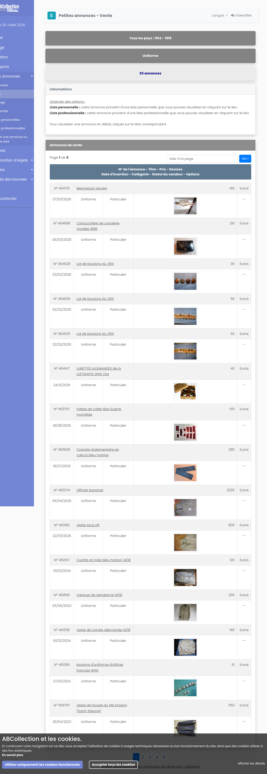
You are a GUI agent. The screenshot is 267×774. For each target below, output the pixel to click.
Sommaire (16, 85)
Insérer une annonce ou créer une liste (25, 139)
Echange (14, 102)
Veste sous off (106, 511)
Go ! (245, 170)
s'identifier (241, 15)
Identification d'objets (24, 160)
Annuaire (12, 169)
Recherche (16, 111)
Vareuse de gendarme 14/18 (117, 581)
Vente (12, 94)
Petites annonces (20, 76)
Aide (8, 189)
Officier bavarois (108, 479)
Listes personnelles (22, 120)
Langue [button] (218, 15)
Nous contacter (18, 198)
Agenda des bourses (23, 179)
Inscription (14, 57)
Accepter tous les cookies (113, 765)
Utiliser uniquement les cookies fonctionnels (42, 765)
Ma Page (12, 47)
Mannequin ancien (110, 199)
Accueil (11, 37)
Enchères (12, 150)
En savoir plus (12, 756)
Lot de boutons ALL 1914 (113, 269)
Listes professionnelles (24, 128)
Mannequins (14, 66)
